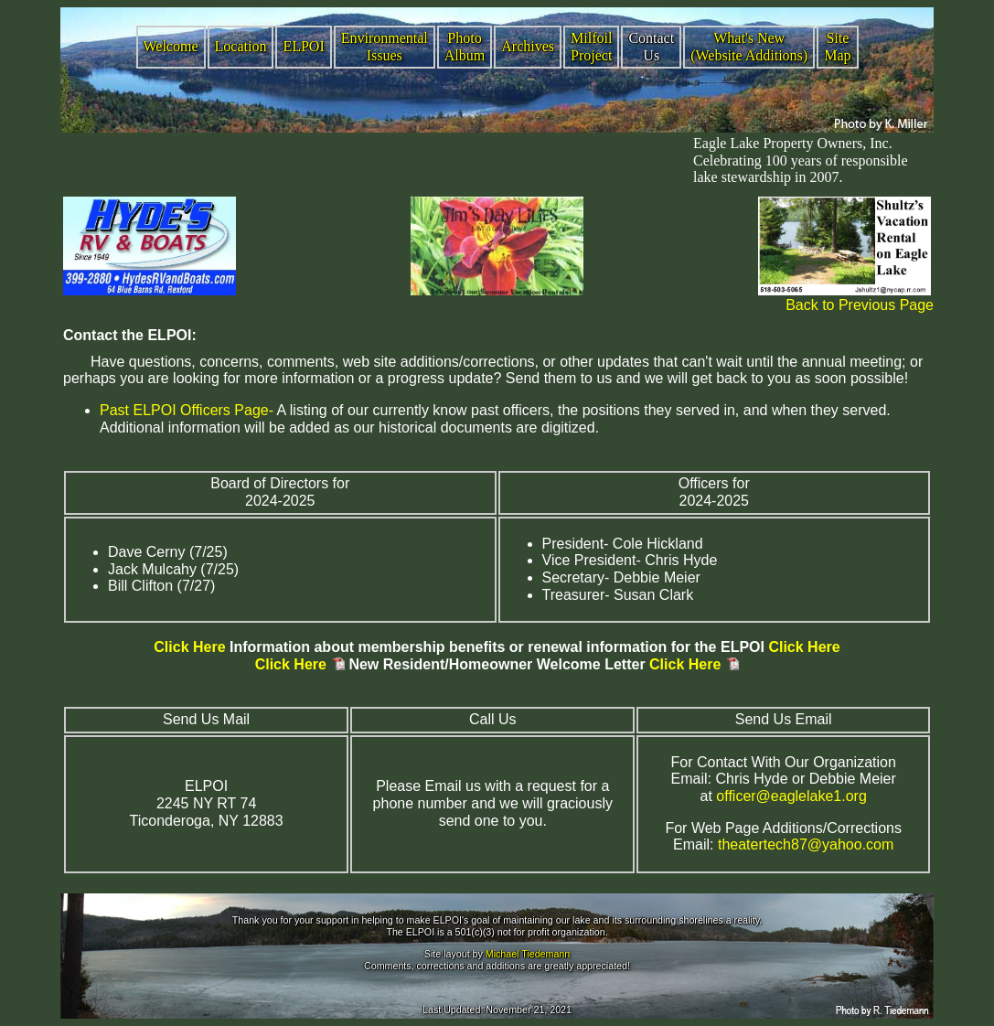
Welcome (171, 46)
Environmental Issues (384, 46)
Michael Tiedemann (528, 953)
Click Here (189, 647)
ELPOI (303, 46)
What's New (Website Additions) (748, 46)
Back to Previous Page (860, 305)
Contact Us (651, 46)
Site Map (837, 46)
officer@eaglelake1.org (791, 796)
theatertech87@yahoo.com (805, 844)
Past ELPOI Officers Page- (186, 410)
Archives (527, 46)
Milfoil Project (591, 46)
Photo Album (464, 46)
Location (241, 46)
